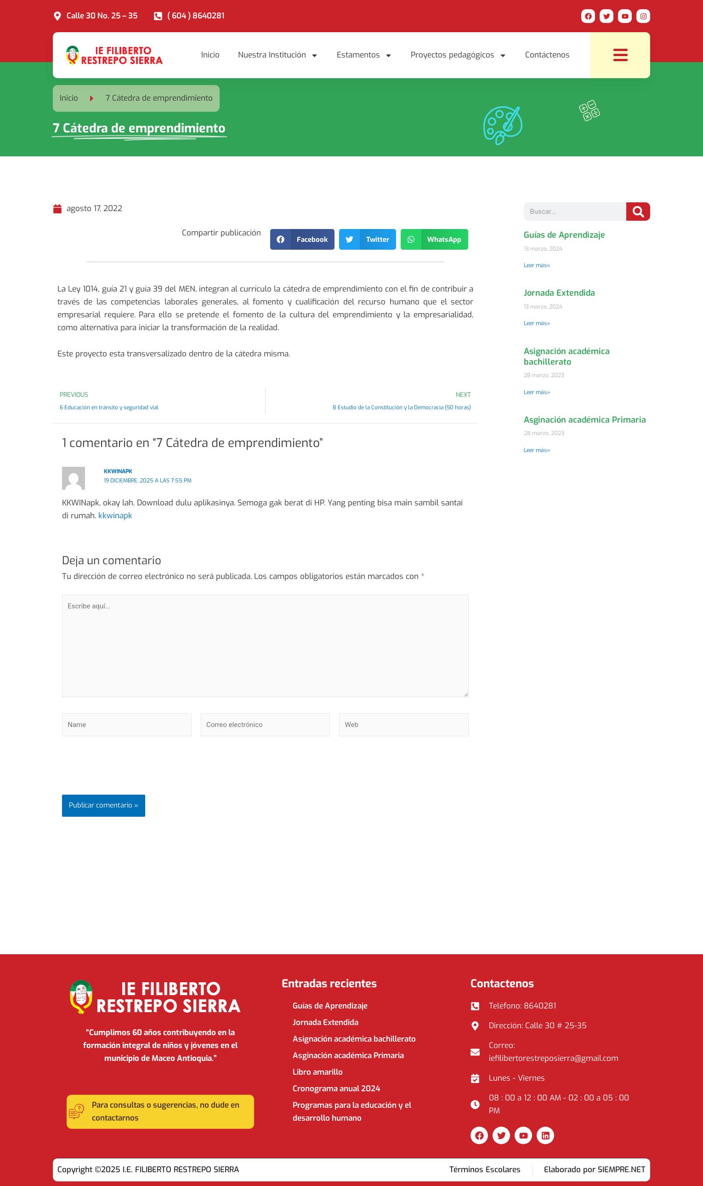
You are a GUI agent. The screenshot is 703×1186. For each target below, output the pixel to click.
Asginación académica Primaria (585, 419)
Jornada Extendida (559, 292)
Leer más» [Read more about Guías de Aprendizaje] (537, 265)
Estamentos (364, 55)
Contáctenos (547, 55)
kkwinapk (118, 471)
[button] (302, 239)
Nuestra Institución (278, 55)
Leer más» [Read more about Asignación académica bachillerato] (537, 392)
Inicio (210, 55)
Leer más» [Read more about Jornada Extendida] (537, 323)
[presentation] (132, 772)
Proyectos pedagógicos (459, 55)
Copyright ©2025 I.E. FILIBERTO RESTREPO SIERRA (148, 1169)
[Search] (638, 211)
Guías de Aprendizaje (564, 235)
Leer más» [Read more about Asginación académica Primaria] (537, 450)
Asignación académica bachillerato (567, 356)
